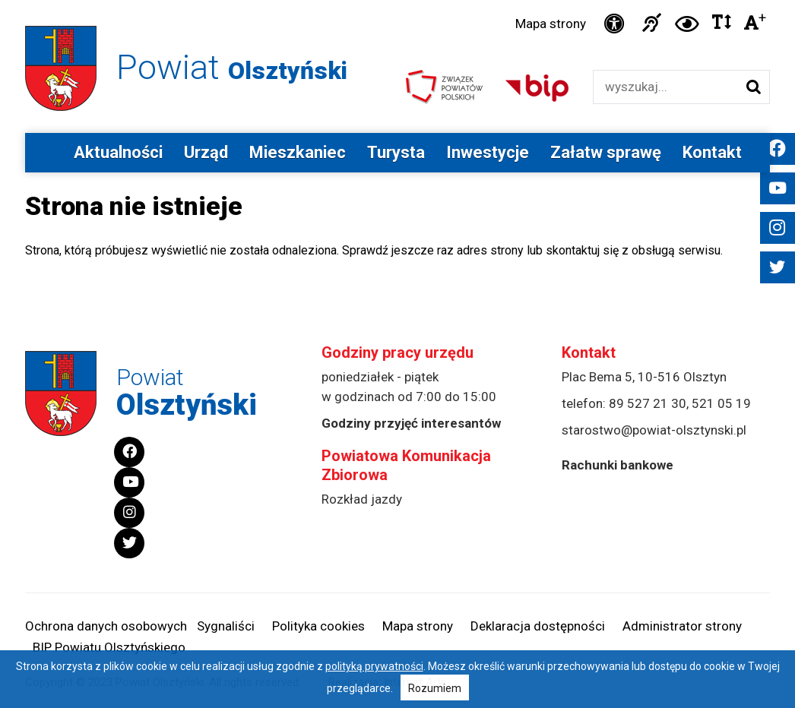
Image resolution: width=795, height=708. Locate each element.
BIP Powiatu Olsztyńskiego (109, 647)
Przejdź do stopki (397, 0)
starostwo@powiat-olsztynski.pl (654, 430)
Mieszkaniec (297, 152)
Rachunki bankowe (617, 465)
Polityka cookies (318, 626)
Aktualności (118, 152)
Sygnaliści (226, 626)
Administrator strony (682, 626)
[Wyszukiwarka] (665, 87)
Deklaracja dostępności (537, 626)
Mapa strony (550, 23)
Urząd (206, 152)
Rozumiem (434, 688)
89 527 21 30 (647, 403)
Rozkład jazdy (361, 499)
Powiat (231, 67)
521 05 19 (721, 403)
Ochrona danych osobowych (106, 626)
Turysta (396, 152)
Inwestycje (487, 152)
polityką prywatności (374, 666)
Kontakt (712, 152)
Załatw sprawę (605, 152)
